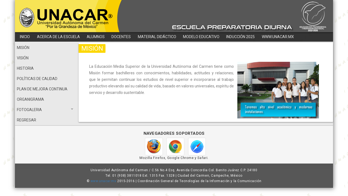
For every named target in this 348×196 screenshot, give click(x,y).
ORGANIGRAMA (30, 99)
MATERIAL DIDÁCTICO (157, 37)
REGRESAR (26, 120)
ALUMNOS (96, 37)
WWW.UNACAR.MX (278, 37)
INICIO (25, 37)
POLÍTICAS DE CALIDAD (37, 78)
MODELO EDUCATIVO (201, 37)
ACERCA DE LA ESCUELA (58, 37)
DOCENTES (121, 37)
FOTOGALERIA (45, 109)
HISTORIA (25, 68)
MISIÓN (23, 47)
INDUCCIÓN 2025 (240, 37)
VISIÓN (23, 58)
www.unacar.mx (103, 181)
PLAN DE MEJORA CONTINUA (42, 89)
